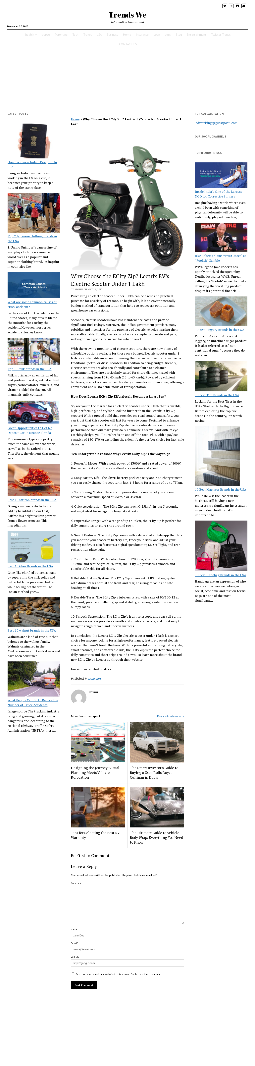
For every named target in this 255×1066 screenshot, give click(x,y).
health (29, 34)
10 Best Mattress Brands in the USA (220, 489)
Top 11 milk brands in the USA (29, 369)
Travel (87, 34)
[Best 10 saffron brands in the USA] (34, 480)
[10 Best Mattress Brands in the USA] (217, 456)
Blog (179, 34)
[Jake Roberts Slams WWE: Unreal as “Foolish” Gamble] (221, 238)
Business (112, 34)
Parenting (61, 34)
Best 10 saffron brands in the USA (32, 500)
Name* (74, 929)
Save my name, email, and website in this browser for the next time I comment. (119, 974)
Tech (75, 34)
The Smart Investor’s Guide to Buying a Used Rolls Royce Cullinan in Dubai (154, 772)
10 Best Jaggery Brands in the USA (219, 329)
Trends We (127, 15)
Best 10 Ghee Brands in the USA (30, 566)
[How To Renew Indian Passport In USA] (34, 142)
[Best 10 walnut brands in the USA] (34, 612)
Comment (76, 883)
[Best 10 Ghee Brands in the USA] (34, 547)
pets (168, 34)
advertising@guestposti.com (216, 123)
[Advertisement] (127, 80)
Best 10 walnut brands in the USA (32, 630)
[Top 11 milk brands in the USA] (34, 352)
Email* (74, 943)
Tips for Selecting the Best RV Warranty (95, 835)
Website (75, 956)
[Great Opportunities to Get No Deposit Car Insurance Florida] (34, 412)
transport (94, 678)
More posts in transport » (170, 715)
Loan (156, 34)
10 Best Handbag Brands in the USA (220, 575)
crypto (45, 34)
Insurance (142, 34)
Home (127, 34)
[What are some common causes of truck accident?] (34, 286)
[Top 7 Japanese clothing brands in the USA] (34, 213)
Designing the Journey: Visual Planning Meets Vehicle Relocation (95, 772)
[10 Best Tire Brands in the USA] (221, 377)
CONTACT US (128, 44)
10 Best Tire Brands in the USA (217, 395)
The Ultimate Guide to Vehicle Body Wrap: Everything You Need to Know (156, 837)
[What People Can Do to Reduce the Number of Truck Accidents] (34, 679)
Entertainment (196, 34)
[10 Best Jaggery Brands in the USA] (221, 311)
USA (99, 34)
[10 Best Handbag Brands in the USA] (221, 547)
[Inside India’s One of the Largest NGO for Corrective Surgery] (221, 175)
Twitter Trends (221, 34)
